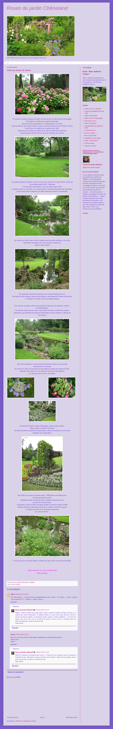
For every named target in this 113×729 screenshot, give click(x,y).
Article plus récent (12, 717)
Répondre (14, 602)
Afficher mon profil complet (91, 167)
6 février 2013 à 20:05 (21, 594)
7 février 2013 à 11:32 (42, 610)
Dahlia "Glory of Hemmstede (93, 118)
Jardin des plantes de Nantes (19, 70)
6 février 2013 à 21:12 (22, 634)
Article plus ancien (71, 717)
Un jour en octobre (90, 146)
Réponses (16, 606)
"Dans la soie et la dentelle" (93, 109)
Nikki (12, 594)
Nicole (13, 634)
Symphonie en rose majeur (93, 138)
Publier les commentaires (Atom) (26, 721)
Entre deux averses (90, 121)
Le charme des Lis (90, 130)
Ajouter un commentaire (15, 672)
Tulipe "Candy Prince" (91, 140)
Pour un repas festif (90, 135)
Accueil (7, 63)
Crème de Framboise (91, 115)
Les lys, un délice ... (91, 133)
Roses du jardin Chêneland (37, 8)
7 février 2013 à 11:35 (42, 652)
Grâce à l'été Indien (90, 123)
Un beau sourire (89, 143)
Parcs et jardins (16, 584)
